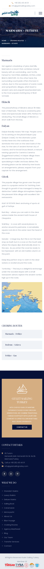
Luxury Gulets (9, 495)
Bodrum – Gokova (13, 345)
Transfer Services (11, 541)
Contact (8, 546)
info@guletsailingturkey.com (22, 6)
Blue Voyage (9, 520)
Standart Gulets (11, 491)
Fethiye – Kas (11, 355)
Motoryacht (9, 512)
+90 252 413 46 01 (20, 3)
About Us (8, 516)
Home (4, 40)
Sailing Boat (9, 503)
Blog (6, 533)
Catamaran (9, 508)
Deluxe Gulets (10, 499)
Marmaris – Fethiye (13, 334)
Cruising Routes (17, 40)
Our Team (8, 537)
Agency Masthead (12, 529)
